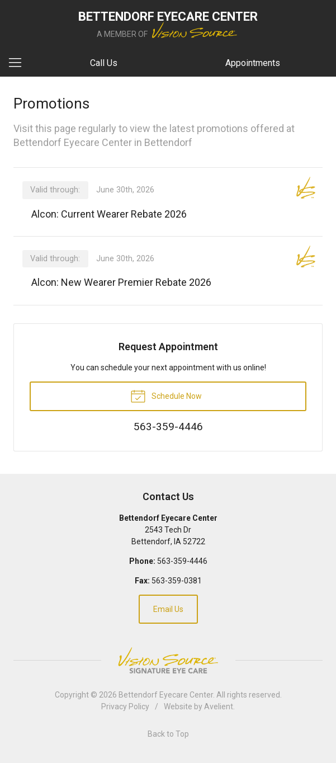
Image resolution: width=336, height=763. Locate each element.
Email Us (168, 609)
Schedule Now (166, 395)
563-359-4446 (182, 561)
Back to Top (168, 733)
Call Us (103, 63)
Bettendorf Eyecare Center (166, 694)
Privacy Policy (125, 706)
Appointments (252, 63)
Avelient (218, 706)
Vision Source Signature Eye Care (168, 660)
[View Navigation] (19, 63)
